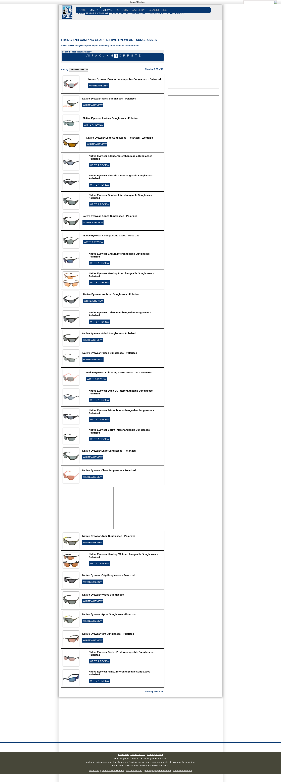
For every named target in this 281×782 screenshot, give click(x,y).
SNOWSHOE (157, 13)
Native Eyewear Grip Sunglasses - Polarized (108, 575)
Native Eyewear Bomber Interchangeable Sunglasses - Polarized (121, 196)
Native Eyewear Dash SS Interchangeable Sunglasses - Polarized (121, 392)
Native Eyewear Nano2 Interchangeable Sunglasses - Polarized (120, 673)
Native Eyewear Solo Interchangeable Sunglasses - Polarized (124, 79)
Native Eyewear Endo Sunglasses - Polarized (109, 450)
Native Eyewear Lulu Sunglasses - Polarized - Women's (119, 372)
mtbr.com (94, 770)
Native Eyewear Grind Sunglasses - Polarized (109, 333)
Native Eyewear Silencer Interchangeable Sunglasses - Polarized (121, 157)
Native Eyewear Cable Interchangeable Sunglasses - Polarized (120, 314)
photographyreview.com (158, 770)
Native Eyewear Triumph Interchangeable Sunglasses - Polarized (121, 411)
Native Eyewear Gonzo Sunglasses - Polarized (109, 216)
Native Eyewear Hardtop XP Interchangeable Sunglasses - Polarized (123, 555)
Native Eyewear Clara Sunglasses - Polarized (109, 470)
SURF (169, 13)
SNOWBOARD (139, 13)
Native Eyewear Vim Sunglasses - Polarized (108, 633)
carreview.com (134, 770)
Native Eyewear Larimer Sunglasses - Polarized (111, 118)
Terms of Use (137, 754)
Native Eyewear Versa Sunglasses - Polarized (109, 98)
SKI (127, 13)
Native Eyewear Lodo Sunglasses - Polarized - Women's (119, 137)
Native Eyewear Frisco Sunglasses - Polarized (109, 352)
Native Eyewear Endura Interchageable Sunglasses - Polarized (120, 255)
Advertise (123, 754)
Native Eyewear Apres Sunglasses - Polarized (109, 614)
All (88, 55)
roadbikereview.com (113, 770)
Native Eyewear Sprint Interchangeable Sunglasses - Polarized (120, 431)
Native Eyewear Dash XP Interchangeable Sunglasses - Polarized (121, 653)
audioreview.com (182, 770)
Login (133, 2)
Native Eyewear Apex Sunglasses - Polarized (108, 536)
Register (141, 2)
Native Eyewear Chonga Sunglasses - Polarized (111, 235)
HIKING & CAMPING (97, 13)
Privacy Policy (155, 754)
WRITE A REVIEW (99, 85)
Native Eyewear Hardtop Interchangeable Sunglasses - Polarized (121, 275)
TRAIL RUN (117, 13)
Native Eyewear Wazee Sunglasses (103, 594)
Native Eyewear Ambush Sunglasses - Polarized (111, 294)
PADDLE (179, 13)
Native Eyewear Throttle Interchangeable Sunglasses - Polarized (121, 177)
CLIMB (80, 13)
